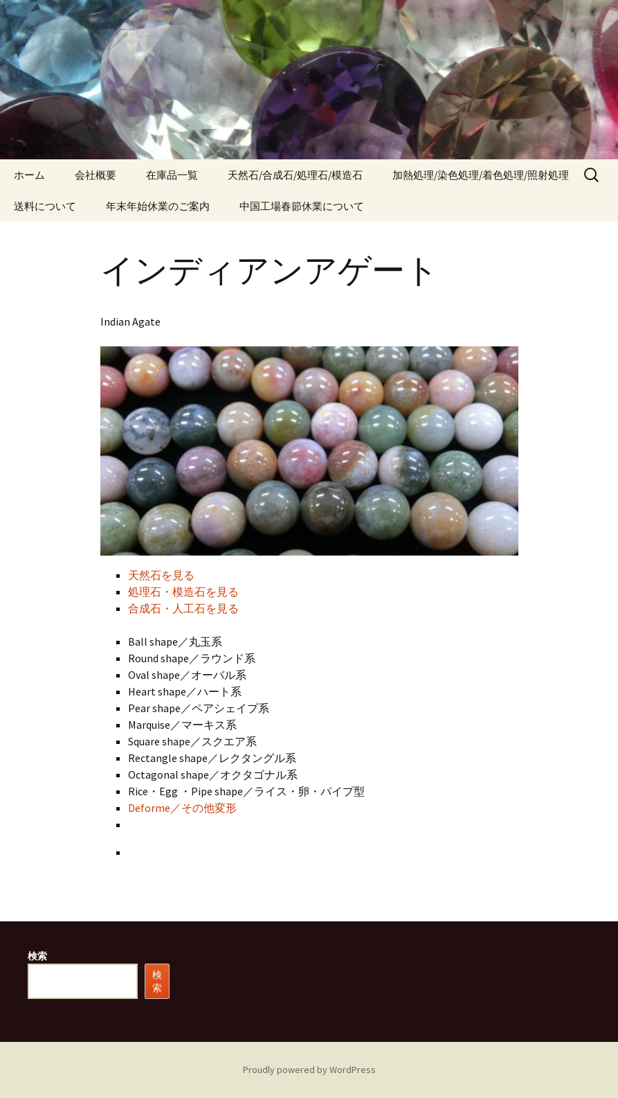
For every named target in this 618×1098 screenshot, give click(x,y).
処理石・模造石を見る (183, 592)
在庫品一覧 (172, 174)
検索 (37, 956)
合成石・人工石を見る (183, 608)
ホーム (29, 174)
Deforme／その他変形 (182, 808)
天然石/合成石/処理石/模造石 (295, 174)
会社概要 (95, 174)
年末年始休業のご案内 (158, 206)
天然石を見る (161, 575)
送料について (45, 206)
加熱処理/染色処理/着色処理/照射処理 (480, 174)
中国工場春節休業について (301, 206)
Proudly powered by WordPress (309, 1069)
